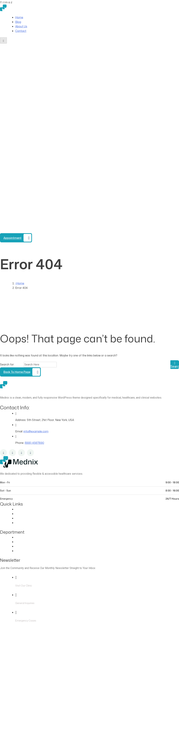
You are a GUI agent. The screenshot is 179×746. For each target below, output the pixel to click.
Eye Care (21, 537)
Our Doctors (23, 514)
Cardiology (22, 542)
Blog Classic (23, 523)
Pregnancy (22, 551)
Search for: (7, 364)
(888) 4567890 (31, 231)
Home (19, 17)
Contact (20, 31)
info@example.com (36, 431)
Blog (18, 22)
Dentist (20, 546)
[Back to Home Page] (20, 372)
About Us (21, 26)
